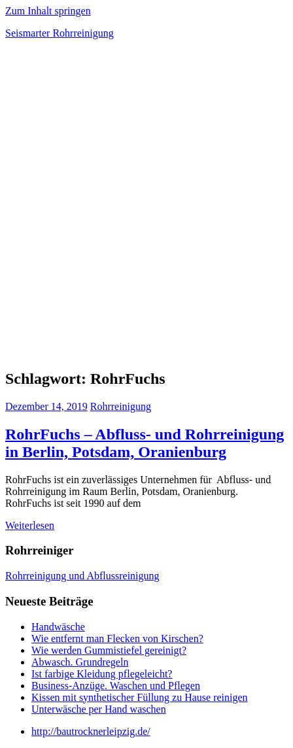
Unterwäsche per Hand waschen (98, 709)
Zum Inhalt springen (48, 10)
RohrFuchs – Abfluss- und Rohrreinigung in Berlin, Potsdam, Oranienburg (144, 443)
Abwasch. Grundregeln (79, 662)
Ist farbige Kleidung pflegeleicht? (101, 673)
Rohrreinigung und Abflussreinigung (82, 575)
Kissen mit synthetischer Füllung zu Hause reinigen (139, 697)
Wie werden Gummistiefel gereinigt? (108, 650)
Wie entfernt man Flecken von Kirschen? (117, 638)
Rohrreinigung (120, 406)
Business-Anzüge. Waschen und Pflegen (115, 685)
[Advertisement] (146, 207)
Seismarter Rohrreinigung (59, 33)
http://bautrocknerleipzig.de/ (90, 731)
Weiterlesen (29, 525)
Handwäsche (58, 626)
